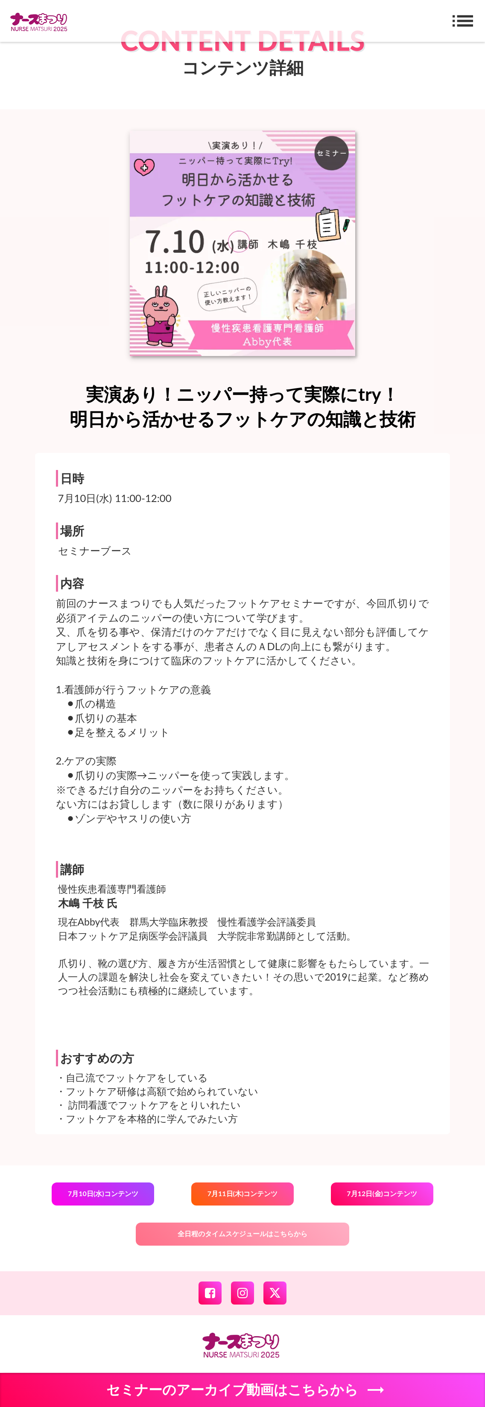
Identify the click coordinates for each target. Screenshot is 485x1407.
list (462, 21)
